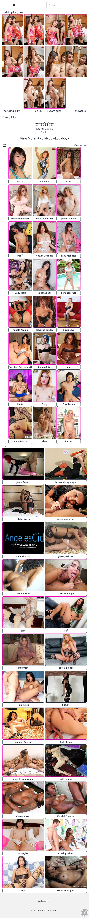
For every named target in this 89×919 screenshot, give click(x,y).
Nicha (20, 181)
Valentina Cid (23, 556)
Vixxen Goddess (44, 255)
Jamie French (23, 482)
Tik (66, 630)
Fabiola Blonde (66, 667)
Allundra (44, 181)
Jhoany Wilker (65, 556)
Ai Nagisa (23, 853)
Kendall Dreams (65, 816)
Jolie (23, 630)
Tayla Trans (66, 741)
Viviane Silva (23, 593)
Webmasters (44, 900)
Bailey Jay (23, 667)
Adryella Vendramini (23, 779)
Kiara (44, 441)
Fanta (20, 404)
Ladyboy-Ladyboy (13, 12)
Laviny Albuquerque (65, 482)
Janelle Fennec (68, 218)
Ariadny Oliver (65, 853)
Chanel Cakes (23, 816)
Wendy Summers (20, 218)
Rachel (68, 441)
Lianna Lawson (20, 441)
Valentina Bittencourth (20, 367)
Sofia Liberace (68, 292)
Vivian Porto (23, 519)
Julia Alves (23, 704)
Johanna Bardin (44, 329)
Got (23, 890)
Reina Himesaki (44, 218)
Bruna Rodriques (66, 890)
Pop (20, 255)
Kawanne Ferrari (66, 519)
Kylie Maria (66, 779)
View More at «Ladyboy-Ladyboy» (44, 138)
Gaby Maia (20, 292)
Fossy (45, 404)
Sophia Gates (44, 367)
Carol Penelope (66, 593)
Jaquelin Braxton (23, 741)
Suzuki (65, 704)
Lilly (17, 111)
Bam (69, 181)
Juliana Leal (44, 292)
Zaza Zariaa (69, 404)
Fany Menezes (68, 255)
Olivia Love (68, 329)
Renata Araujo (20, 329)
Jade (69, 367)
